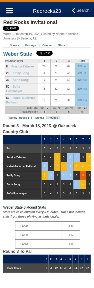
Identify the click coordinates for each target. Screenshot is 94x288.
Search (82, 10)
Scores (14, 45)
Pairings (30, 45)
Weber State (17, 54)
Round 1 (24, 117)
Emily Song (21, 73)
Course (47, 45)
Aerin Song (21, 80)
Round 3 (53, 117)
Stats (61, 45)
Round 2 (39, 117)
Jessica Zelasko (22, 66)
